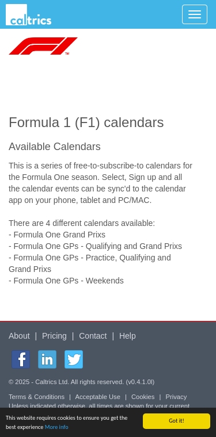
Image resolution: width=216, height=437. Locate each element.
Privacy (176, 396)
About (19, 335)
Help (127, 335)
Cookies (142, 396)
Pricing (54, 335)
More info (57, 427)
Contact (93, 335)
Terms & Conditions (37, 396)
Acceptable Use (97, 396)
